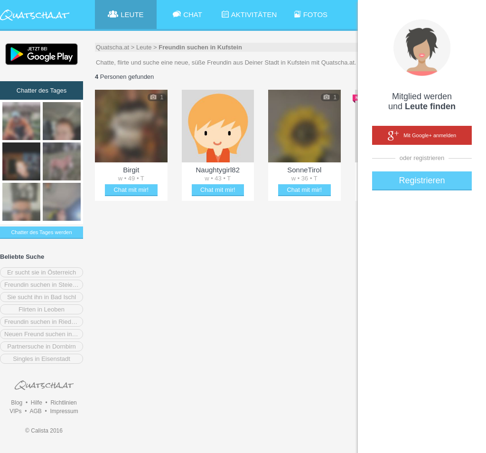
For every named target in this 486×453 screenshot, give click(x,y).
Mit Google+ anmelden (422, 136)
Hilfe (36, 402)
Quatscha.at (112, 47)
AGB (35, 411)
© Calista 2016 (44, 430)
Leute (144, 47)
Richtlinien (63, 402)
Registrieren (422, 180)
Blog (16, 402)
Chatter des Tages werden (41, 232)
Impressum (64, 411)
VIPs (15, 411)
